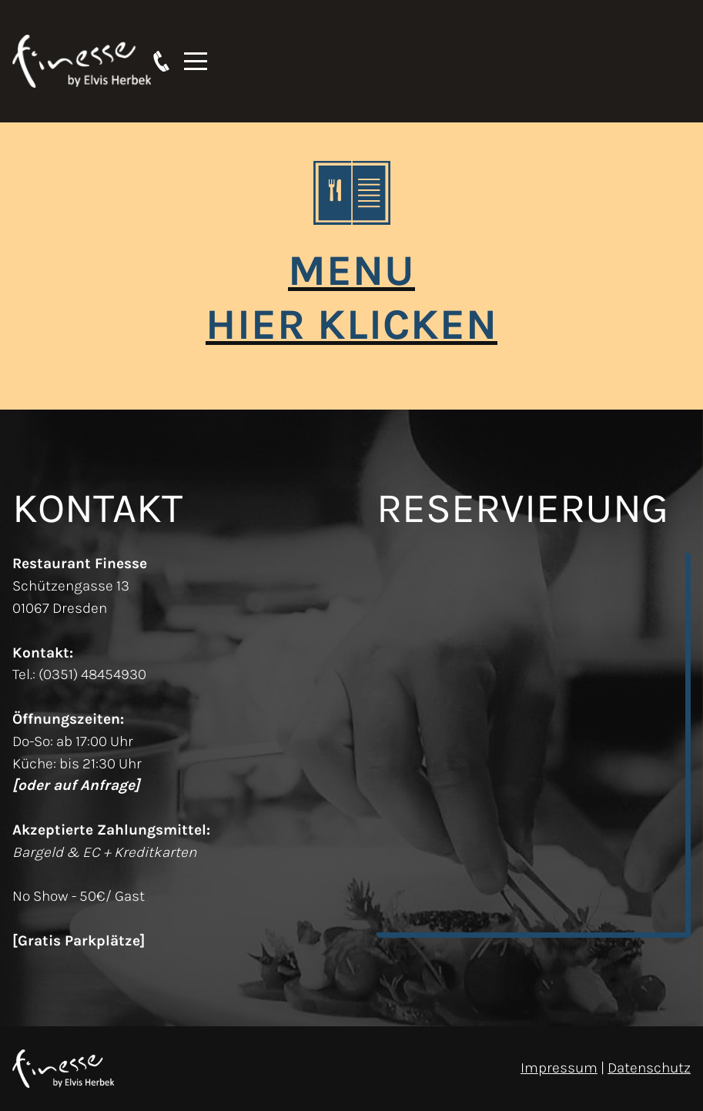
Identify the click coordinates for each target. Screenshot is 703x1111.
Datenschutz (649, 1067)
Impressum (559, 1067)
